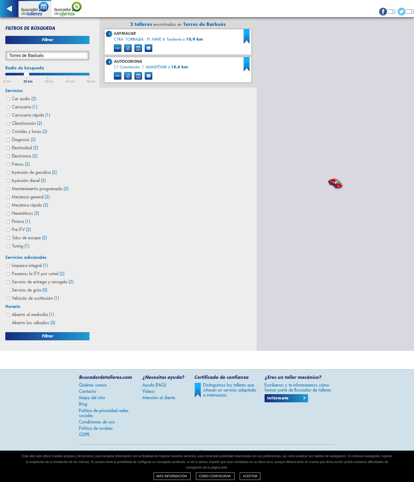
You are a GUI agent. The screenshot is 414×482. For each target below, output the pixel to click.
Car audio (24, 99)
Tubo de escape (29, 238)
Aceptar (250, 476)
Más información (172, 476)
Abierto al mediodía (33, 315)
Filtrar (47, 40)
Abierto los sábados (33, 323)
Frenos (21, 164)
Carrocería (24, 107)
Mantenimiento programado (40, 189)
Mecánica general (31, 197)
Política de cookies (96, 428)
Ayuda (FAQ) (154, 385)
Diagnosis (24, 140)
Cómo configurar (215, 476)
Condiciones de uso (97, 422)
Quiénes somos (93, 385)
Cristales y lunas (29, 132)
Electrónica (24, 156)
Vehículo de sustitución (35, 298)
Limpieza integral (30, 266)
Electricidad (25, 148)
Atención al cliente (158, 398)
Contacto (87, 391)
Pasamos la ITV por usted (38, 274)
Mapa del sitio (92, 398)
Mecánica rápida (30, 205)
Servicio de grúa (29, 290)
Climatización (27, 123)
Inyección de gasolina (34, 172)
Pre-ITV (21, 230)
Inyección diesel (29, 181)
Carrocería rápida (31, 115)
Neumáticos (25, 213)
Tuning (20, 246)
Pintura (21, 221)
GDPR (84, 435)
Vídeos (148, 391)
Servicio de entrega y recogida (42, 282)
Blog (83, 404)
